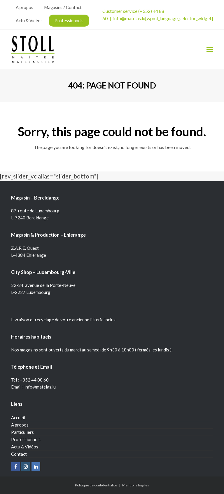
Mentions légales (135, 485)
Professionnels (26, 439)
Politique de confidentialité (96, 485)
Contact (19, 454)
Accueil (18, 417)
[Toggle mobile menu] (209, 49)
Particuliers (22, 432)
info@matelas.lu (129, 18)
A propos (20, 424)
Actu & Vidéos (24, 446)
